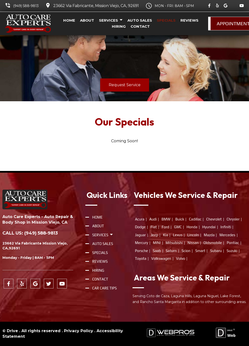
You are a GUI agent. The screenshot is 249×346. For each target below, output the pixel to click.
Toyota (140, 258)
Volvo (180, 258)
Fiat (154, 227)
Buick (179, 219)
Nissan (193, 243)
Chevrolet (214, 219)
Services (111, 20)
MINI (157, 243)
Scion (186, 251)
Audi (153, 219)
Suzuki (232, 251)
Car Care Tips (104, 288)
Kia (165, 235)
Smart (200, 251)
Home (69, 20)
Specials (166, 20)
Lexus (177, 235)
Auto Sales (139, 20)
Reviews (189, 20)
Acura (139, 219)
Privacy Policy (78, 331)
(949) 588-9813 (26, 6)
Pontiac (233, 243)
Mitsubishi (174, 243)
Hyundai (209, 227)
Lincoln (193, 235)
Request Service (125, 85)
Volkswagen (161, 258)
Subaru (216, 251)
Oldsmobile (213, 243)
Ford (165, 227)
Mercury (141, 243)
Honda (192, 227)
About (87, 20)
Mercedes (227, 235)
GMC (178, 227)
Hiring (119, 26)
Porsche (141, 251)
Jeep (154, 235)
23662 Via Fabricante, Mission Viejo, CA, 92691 (96, 5)
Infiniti (226, 227)
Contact (140, 26)
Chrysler (233, 219)
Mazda (209, 235)
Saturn (171, 251)
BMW (165, 219)
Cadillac (195, 219)
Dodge (140, 227)
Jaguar (140, 235)
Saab (157, 251)
